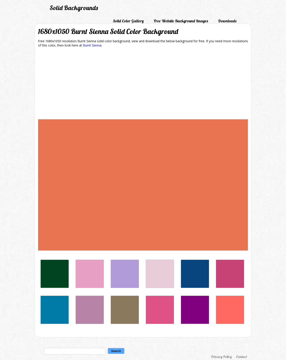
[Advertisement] (143, 84)
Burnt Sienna (92, 45)
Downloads (227, 20)
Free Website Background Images (181, 20)
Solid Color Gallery (128, 20)
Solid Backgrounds (74, 8)
